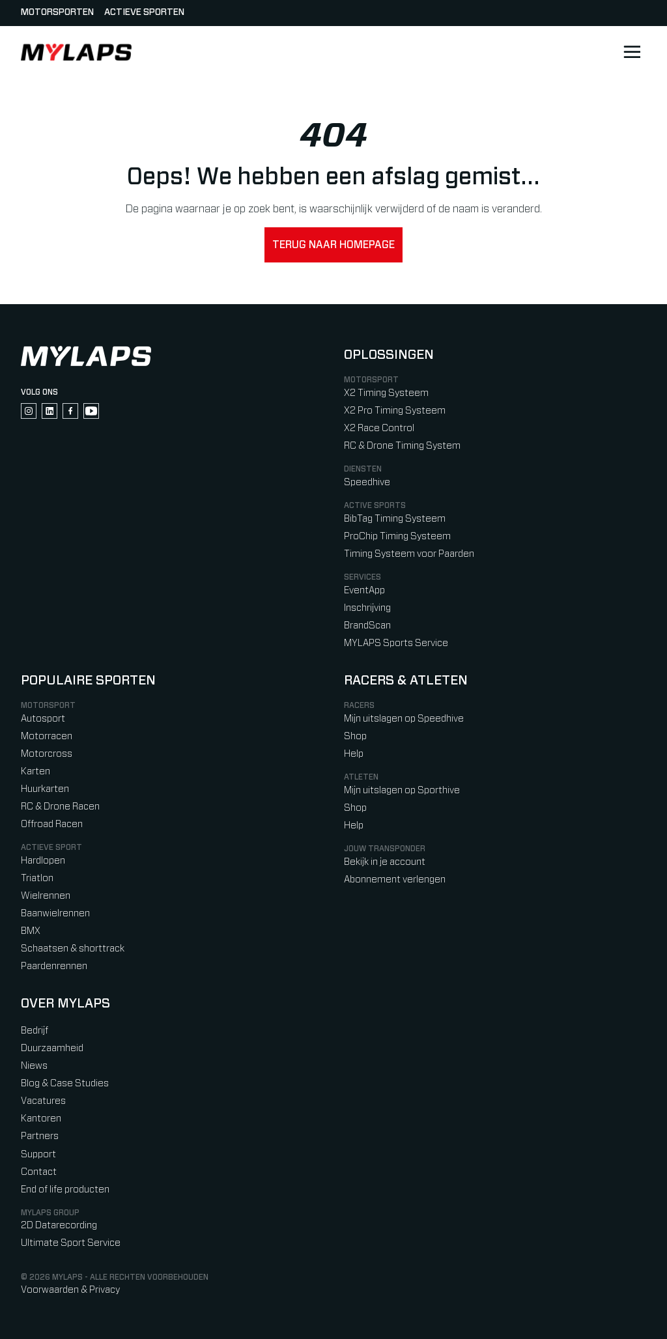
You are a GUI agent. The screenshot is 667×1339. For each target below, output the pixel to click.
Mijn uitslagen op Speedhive (404, 719)
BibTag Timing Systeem (395, 519)
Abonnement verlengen (395, 879)
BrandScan (367, 625)
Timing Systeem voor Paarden (409, 554)
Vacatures (43, 1101)
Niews (34, 1066)
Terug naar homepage (333, 245)
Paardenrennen (54, 966)
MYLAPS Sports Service (396, 643)
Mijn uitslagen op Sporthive (402, 790)
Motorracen (46, 736)
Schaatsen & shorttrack (72, 948)
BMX (30, 931)
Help (353, 754)
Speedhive (367, 482)
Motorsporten (57, 12)
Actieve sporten (144, 12)
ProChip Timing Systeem (397, 536)
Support (38, 1154)
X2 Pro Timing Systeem (395, 411)
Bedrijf (34, 1031)
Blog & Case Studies (65, 1083)
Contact (39, 1172)
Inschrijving (367, 608)
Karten (35, 771)
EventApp (364, 590)
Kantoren (41, 1118)
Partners (40, 1136)
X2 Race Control (379, 428)
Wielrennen (45, 896)
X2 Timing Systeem (386, 393)
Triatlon (37, 878)
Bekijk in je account (384, 862)
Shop (355, 736)
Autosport (43, 719)
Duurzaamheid (52, 1048)
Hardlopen (43, 861)
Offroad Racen (52, 824)
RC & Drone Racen (60, 806)
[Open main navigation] (631, 52)
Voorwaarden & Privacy (70, 1290)
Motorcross (46, 754)
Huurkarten (45, 789)
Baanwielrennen (55, 913)
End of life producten (65, 1189)
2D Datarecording (59, 1225)
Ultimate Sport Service (71, 1243)
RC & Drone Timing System (402, 446)
